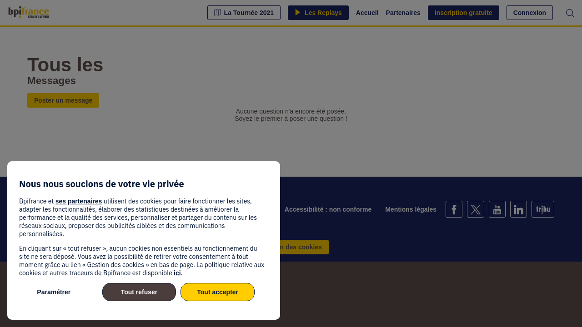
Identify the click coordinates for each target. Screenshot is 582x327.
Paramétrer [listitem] (53, 292)
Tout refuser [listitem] (139, 292)
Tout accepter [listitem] (217, 292)
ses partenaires (78, 201)
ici (177, 273)
